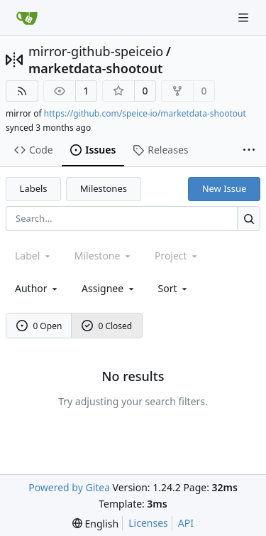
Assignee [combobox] (109, 288)
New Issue (224, 188)
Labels (34, 188)
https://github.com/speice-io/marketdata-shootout (145, 113)
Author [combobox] (37, 288)
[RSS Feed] (22, 91)
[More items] (249, 150)
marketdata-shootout (95, 68)
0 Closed (107, 326)
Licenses (148, 523)
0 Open (39, 326)
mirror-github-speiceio (95, 51)
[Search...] (248, 218)
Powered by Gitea (69, 487)
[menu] (174, 288)
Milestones (103, 188)
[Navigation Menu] (245, 17)
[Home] (27, 18)
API (186, 523)
